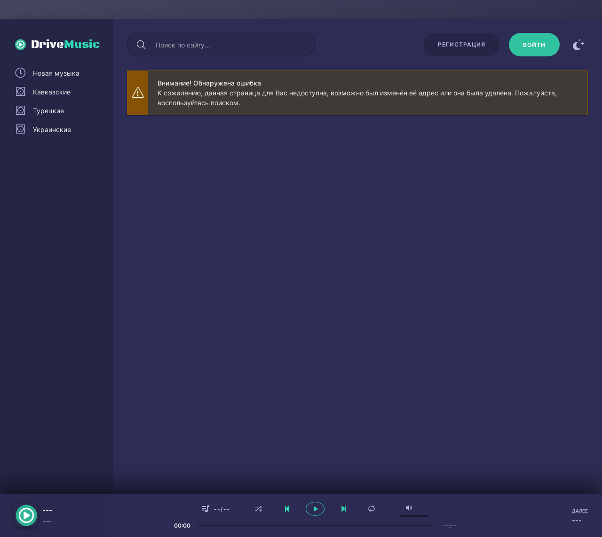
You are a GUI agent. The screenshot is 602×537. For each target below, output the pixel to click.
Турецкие (48, 111)
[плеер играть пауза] (315, 509)
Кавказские (52, 92)
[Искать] (141, 44)
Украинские (52, 129)
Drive (65, 44)
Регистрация (461, 44)
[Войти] (534, 44)
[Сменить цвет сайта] (578, 44)
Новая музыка (56, 73)
